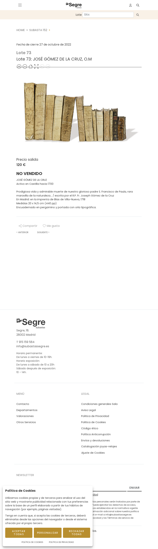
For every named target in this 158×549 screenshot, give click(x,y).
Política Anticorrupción (96, 434)
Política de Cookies (32, 542)
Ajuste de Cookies (93, 453)
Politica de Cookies (93, 422)
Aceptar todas (18, 532)
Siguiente (43, 232)
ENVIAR (134, 488)
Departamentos (26, 410)
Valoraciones (25, 416)
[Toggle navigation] (20, 5)
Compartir (28, 226)
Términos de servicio (118, 517)
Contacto (22, 404)
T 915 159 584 (25, 342)
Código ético (89, 428)
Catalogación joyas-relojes (99, 446)
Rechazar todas (76, 532)
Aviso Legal (88, 410)
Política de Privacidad (61, 542)
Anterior (22, 232)
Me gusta (51, 226)
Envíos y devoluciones (95, 440)
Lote (79, 15)
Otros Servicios (26, 422)
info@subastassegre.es (32, 346)
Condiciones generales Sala (99, 404)
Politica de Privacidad (95, 416)
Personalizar (47, 533)
